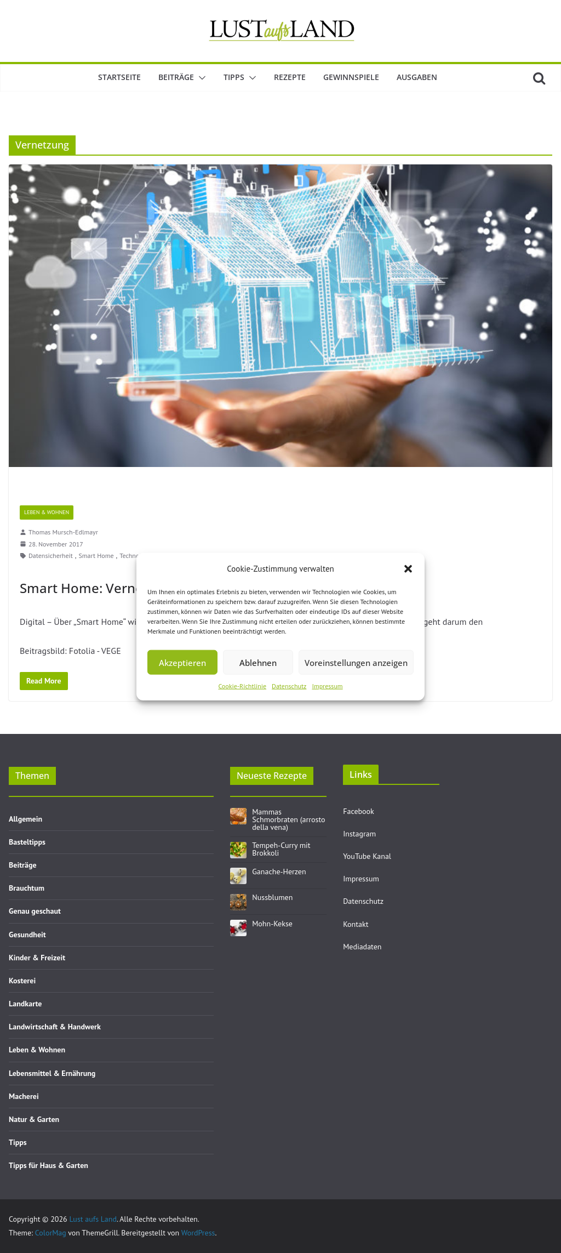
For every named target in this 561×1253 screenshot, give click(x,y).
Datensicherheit (50, 555)
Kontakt (355, 924)
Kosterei (22, 981)
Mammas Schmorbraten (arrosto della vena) (288, 819)
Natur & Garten (34, 1119)
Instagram (359, 834)
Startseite (119, 77)
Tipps (234, 77)
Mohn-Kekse (272, 924)
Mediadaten (362, 947)
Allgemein (25, 819)
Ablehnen (258, 662)
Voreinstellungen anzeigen (356, 662)
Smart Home (95, 555)
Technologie (136, 555)
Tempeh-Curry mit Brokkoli (281, 849)
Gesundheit (27, 934)
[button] (408, 568)
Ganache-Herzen (279, 871)
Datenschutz (289, 686)
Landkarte (25, 1004)
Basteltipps (27, 842)
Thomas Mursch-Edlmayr (63, 532)
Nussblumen (272, 897)
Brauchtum (26, 888)
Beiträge (176, 77)
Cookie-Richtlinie (242, 686)
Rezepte (290, 77)
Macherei (24, 1096)
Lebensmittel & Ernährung (52, 1073)
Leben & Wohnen (46, 512)
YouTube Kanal (367, 856)
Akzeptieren (182, 662)
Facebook (358, 811)
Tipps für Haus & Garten (48, 1165)
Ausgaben (417, 77)
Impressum (327, 686)
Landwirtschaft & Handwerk (55, 1027)
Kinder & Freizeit (37, 957)
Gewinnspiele (351, 77)
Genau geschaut (35, 911)
